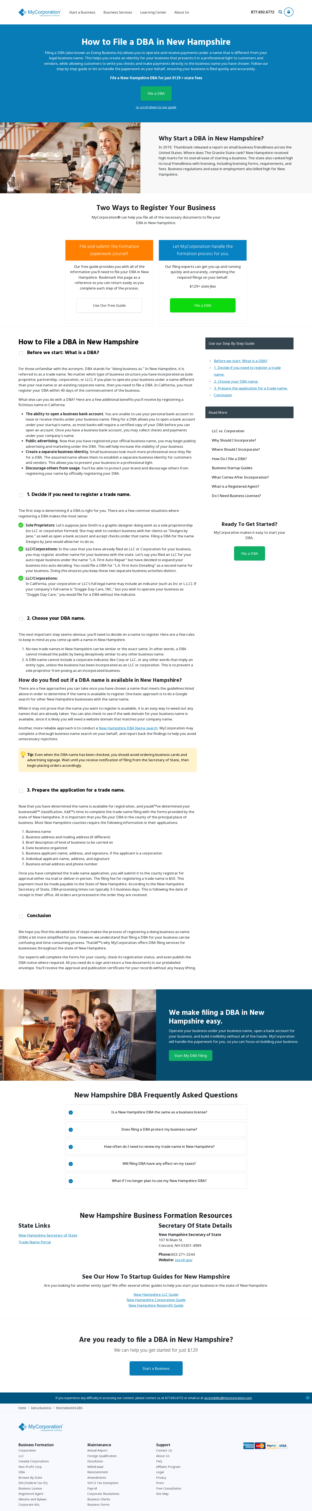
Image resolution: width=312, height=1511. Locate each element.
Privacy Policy (243, 1504)
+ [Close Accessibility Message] (308, 1360)
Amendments (96, 1440)
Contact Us (164, 1413)
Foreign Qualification (102, 1418)
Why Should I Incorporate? (234, 440)
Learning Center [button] (153, 12)
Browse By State (30, 1440)
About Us (181, 12)
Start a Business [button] (82, 12)
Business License (30, 1451)
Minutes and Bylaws (32, 1462)
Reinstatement (97, 1435)
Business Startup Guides (232, 467)
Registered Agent (30, 1457)
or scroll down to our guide (156, 107)
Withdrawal (95, 1429)
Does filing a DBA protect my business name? (133, 1091)
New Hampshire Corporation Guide (156, 1262)
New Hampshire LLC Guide (156, 1257)
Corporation (27, 1413)
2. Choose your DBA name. (64, 601)
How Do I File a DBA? (229, 458)
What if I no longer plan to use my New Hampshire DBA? (137, 1143)
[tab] (107, 353)
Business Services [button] (117, 12)
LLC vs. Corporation (228, 430)
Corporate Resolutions (103, 1457)
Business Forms (98, 1467)
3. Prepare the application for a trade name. (89, 764)
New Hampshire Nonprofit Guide (156, 1267)
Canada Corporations (33, 1424)
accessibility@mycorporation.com (228, 1360)
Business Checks (98, 1462)
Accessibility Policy (265, 1504)
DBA (21, 1435)
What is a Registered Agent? (235, 486)
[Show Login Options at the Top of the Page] (289, 12)
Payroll (92, 1451)
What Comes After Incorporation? (240, 477)
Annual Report (97, 1413)
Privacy (161, 1440)
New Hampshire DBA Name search (128, 708)
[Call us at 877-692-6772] (262, 12)
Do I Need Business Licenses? (236, 495)
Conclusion (43, 881)
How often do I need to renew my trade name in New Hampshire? (142, 1109)
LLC (21, 1418)
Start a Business (156, 1331)
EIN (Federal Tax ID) (33, 1446)
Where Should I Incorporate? (236, 449)
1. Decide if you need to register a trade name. (93, 486)
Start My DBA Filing (190, 1018)
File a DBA (156, 93)
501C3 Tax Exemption (102, 1446)
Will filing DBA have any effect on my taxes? (132, 1126)
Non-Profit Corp (30, 1429)
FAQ (159, 1424)
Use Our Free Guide (109, 305)
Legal (160, 1435)
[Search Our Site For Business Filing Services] (281, 12)
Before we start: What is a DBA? (72, 353)
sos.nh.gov (183, 1222)
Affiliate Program (168, 1429)
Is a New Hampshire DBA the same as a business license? (138, 1074)
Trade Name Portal (34, 1204)
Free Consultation (168, 1451)
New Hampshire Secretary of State (47, 1197)
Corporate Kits (29, 1467)
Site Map (162, 1457)
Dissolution (95, 1424)
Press (160, 1446)
